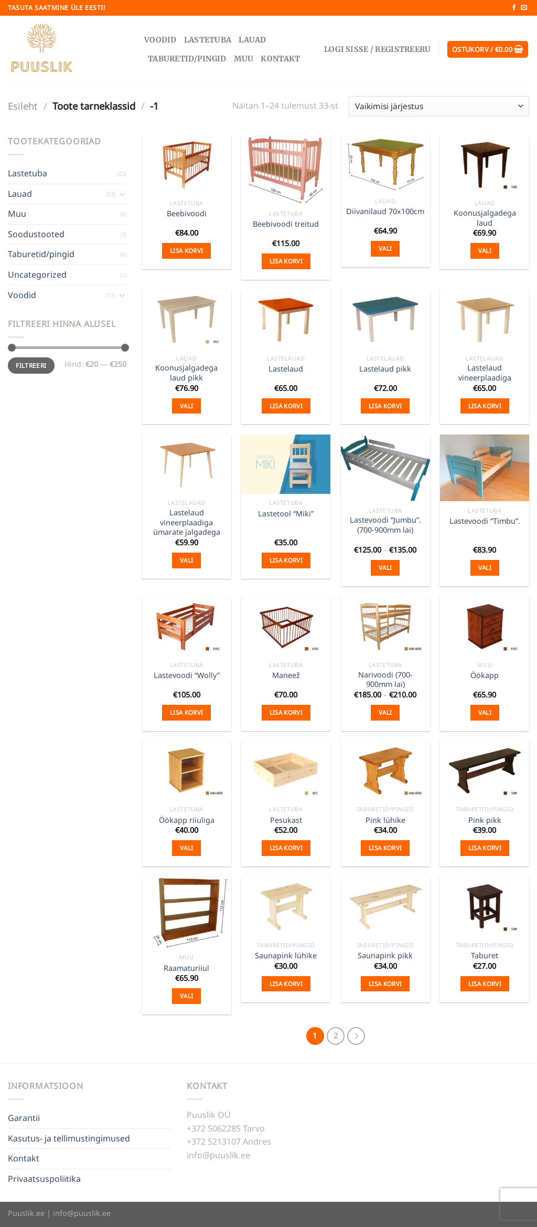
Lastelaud (285, 369)
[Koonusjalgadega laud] (484, 164)
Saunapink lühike (286, 955)
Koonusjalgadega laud (485, 218)
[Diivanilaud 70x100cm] (385, 163)
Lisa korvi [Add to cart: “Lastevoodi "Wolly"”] (186, 712)
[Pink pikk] (484, 770)
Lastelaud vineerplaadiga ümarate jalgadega (186, 522)
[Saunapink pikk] (385, 906)
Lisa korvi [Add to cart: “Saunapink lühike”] (286, 984)
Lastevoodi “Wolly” (187, 675)
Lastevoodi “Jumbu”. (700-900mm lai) (385, 525)
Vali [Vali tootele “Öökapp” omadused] (484, 712)
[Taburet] (484, 906)
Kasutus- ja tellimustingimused (69, 1138)
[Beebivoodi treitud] (285, 170)
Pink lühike (385, 820)
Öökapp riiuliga (186, 820)
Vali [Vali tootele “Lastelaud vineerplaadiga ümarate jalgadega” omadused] (186, 560)
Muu (244, 59)
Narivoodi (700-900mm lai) (385, 680)
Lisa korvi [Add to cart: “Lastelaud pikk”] (385, 406)
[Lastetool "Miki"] (285, 464)
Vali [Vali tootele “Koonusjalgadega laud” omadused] (484, 251)
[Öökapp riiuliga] (186, 770)
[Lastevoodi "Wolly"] (186, 626)
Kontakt (280, 59)
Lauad (252, 40)
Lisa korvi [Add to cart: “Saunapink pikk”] (385, 984)
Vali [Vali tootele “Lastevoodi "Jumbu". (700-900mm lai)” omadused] (385, 568)
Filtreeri (31, 365)
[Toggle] (122, 193)
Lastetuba (208, 40)
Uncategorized (37, 274)
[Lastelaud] (285, 319)
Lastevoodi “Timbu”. (484, 521)
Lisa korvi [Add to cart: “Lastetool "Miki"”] (286, 560)
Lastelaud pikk (385, 369)
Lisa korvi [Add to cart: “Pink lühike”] (385, 848)
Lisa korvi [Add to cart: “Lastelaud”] (286, 406)
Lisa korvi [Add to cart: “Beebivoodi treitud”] (286, 261)
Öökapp (484, 675)
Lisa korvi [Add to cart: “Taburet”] (484, 984)
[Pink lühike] (385, 770)
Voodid (160, 40)
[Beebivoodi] (186, 164)
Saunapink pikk (385, 955)
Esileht (23, 105)
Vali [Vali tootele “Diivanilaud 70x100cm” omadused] (385, 248)
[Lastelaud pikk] (385, 319)
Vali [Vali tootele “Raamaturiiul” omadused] (186, 996)
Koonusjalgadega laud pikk (186, 373)
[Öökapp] (484, 626)
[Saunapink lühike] (285, 906)
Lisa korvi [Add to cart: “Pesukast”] (286, 848)
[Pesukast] (285, 770)
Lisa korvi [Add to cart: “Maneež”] (286, 712)
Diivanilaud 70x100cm (385, 211)
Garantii (24, 1118)
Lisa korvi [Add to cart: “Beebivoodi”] (186, 251)
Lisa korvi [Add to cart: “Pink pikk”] (484, 848)
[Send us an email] (524, 8)
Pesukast (286, 820)
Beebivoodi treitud (286, 224)
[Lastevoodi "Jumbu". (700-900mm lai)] (385, 468)
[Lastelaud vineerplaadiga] (484, 319)
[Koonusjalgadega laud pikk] (186, 319)
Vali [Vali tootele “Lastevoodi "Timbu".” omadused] (484, 568)
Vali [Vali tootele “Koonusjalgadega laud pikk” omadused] (186, 406)
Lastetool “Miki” (286, 514)
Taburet (484, 955)
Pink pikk (484, 820)
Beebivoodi (187, 213)
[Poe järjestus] (439, 106)
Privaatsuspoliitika (44, 1178)
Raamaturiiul (186, 968)
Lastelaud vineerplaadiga (484, 373)
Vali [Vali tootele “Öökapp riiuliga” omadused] (186, 848)
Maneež (286, 675)
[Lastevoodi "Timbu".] (484, 468)
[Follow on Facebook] (514, 8)
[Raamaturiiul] (186, 912)
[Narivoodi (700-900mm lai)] (385, 626)
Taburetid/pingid (187, 59)
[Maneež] (285, 626)
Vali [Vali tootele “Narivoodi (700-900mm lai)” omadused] (385, 712)
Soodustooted (36, 234)
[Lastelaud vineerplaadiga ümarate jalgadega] (186, 464)
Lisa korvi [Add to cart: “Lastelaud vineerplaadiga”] (484, 406)
